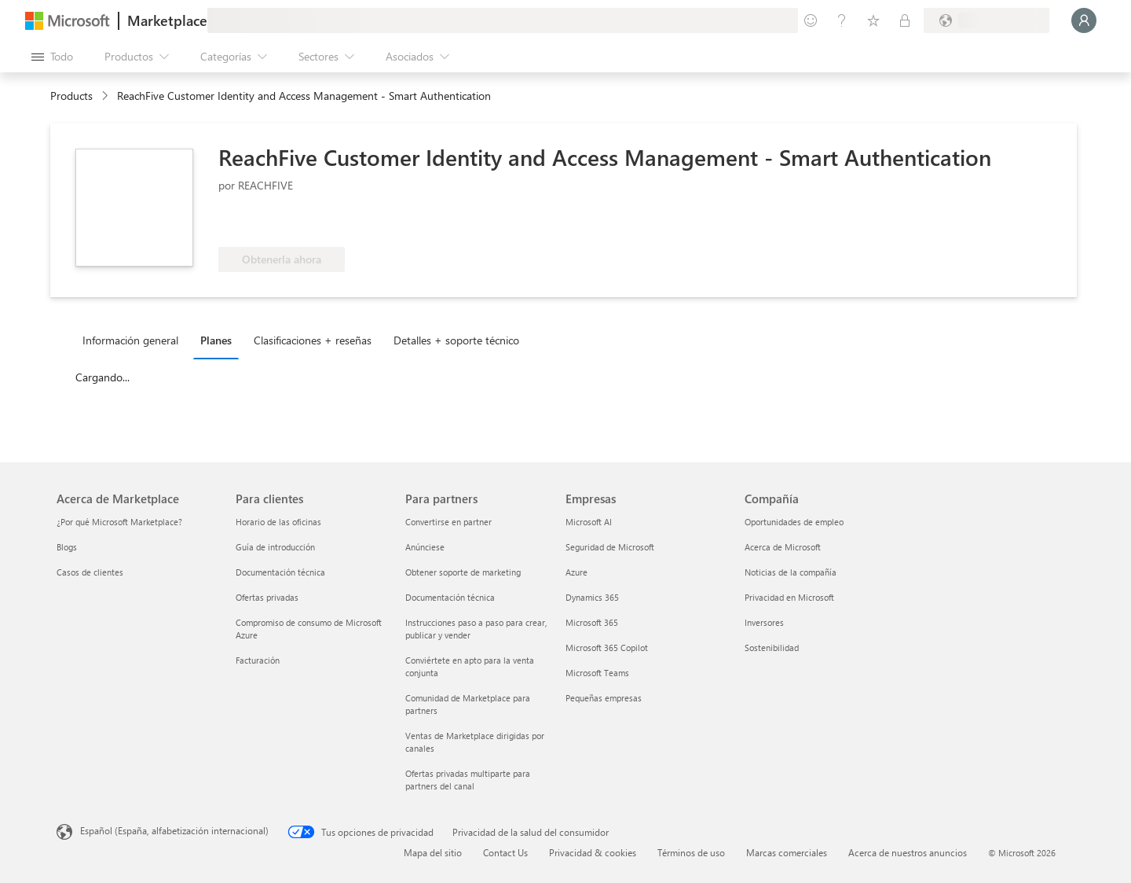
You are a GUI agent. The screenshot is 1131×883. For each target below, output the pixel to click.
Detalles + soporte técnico (456, 340)
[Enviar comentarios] (810, 20)
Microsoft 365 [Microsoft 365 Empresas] (592, 622)
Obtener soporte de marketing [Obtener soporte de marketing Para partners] (463, 572)
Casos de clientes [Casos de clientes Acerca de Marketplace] (90, 572)
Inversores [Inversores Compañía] (764, 622)
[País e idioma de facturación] (986, 20)
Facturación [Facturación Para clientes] (258, 660)
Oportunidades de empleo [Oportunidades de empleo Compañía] (794, 522)
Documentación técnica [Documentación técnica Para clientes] (280, 572)
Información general (130, 340)
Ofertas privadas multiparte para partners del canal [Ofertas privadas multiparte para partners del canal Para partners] (467, 779)
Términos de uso (691, 852)
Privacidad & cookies (592, 852)
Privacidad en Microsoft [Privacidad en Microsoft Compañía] (789, 597)
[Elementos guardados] (873, 20)
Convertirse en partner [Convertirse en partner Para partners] (448, 522)
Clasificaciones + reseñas (313, 340)
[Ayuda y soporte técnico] (842, 20)
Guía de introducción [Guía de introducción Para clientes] (275, 547)
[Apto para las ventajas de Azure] (282, 223)
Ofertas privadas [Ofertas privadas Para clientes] (267, 597)
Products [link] (71, 95)
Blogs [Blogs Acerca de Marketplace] (67, 547)
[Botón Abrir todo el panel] (52, 56)
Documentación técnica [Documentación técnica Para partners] (450, 597)
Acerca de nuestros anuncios (907, 852)
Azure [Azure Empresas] (576, 572)
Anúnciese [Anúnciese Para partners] (425, 547)
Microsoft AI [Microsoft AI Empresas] (589, 522)
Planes (216, 340)
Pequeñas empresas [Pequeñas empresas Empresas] (604, 698)
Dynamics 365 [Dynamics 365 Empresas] (592, 597)
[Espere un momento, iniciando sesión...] (1084, 20)
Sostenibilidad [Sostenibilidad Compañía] (772, 647)
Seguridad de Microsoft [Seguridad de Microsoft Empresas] (610, 547)
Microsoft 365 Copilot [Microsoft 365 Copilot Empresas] (607, 647)
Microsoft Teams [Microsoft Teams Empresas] (597, 673)
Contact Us (505, 852)
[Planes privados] (904, 20)
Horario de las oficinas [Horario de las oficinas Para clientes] (278, 522)
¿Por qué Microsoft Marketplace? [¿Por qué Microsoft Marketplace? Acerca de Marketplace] (119, 522)
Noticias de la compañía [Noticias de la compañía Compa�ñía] (790, 572)
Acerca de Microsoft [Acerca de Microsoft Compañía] (783, 547)
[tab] (134, 339)
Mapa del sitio (433, 852)
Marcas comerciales (786, 852)
